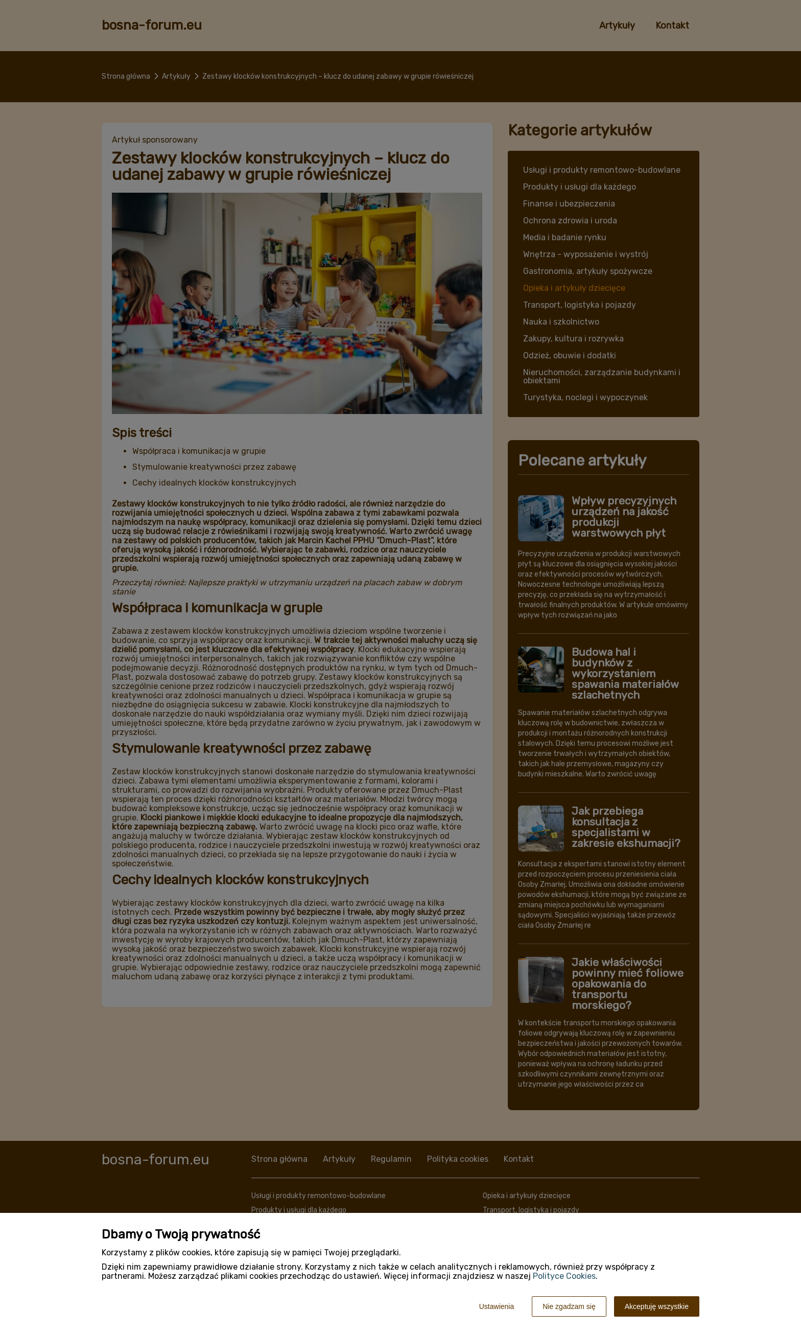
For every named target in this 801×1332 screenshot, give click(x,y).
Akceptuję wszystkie (657, 1306)
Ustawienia (496, 1306)
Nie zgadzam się (569, 1306)
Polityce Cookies (564, 1276)
